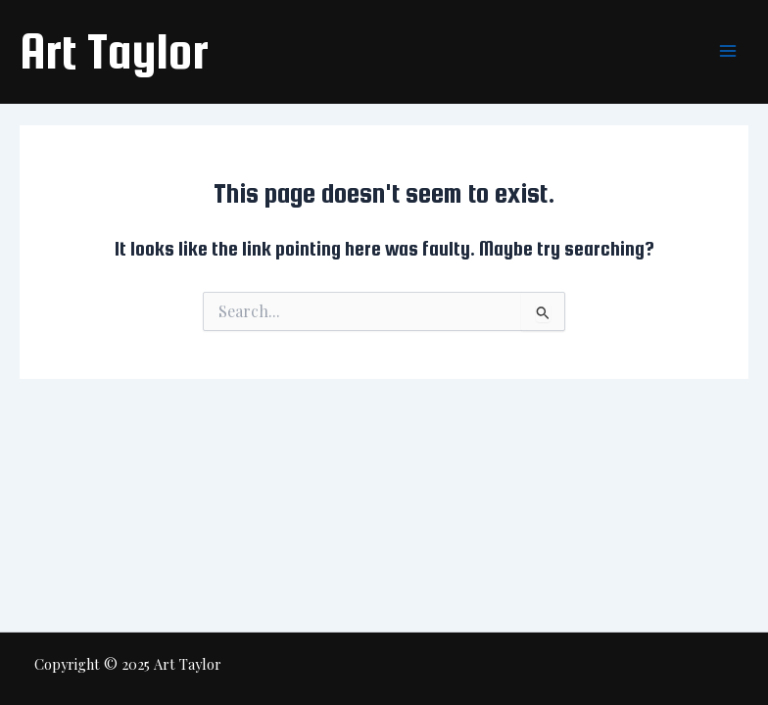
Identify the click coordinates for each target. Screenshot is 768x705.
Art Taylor (114, 51)
